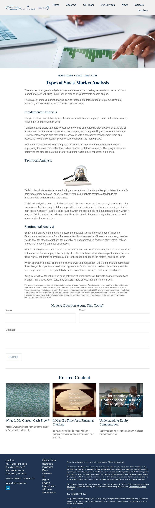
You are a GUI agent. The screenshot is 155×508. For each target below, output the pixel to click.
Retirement (47, 464)
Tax (44, 476)
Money (45, 480)
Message (10, 330)
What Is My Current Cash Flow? (27, 420)
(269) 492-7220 (19, 464)
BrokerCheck (119, 462)
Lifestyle (46, 483)
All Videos (47, 489)
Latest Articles (49, 486)
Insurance (47, 473)
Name (9, 310)
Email (82, 310)
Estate (45, 470)
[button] (56, 5)
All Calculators (49, 492)
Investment (47, 467)
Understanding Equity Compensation (114, 422)
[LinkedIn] (8, 488)
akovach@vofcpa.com (16, 483)
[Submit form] (13, 357)
